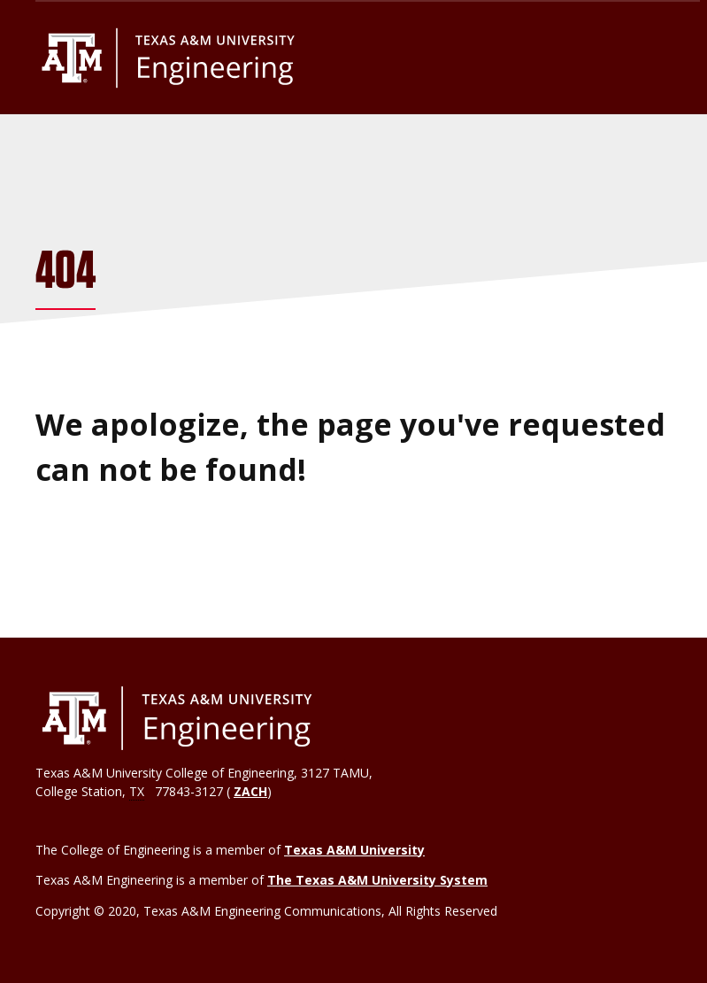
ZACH (250, 791)
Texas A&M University (354, 849)
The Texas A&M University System (377, 879)
